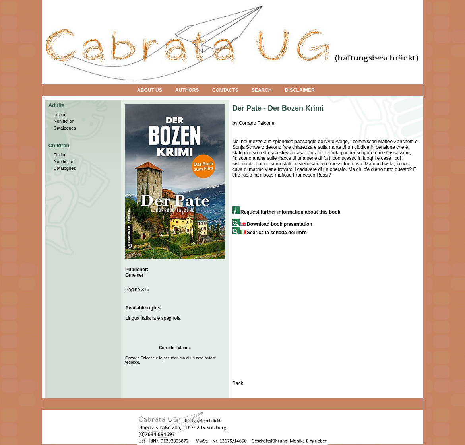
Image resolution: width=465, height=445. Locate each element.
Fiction (60, 114)
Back (237, 383)
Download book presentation (272, 224)
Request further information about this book (286, 212)
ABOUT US (149, 90)
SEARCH (262, 90)
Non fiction (64, 121)
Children (59, 145)
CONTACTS (225, 90)
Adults (56, 105)
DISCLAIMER (300, 90)
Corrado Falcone (174, 348)
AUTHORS (187, 90)
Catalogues (65, 128)
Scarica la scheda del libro (269, 232)
